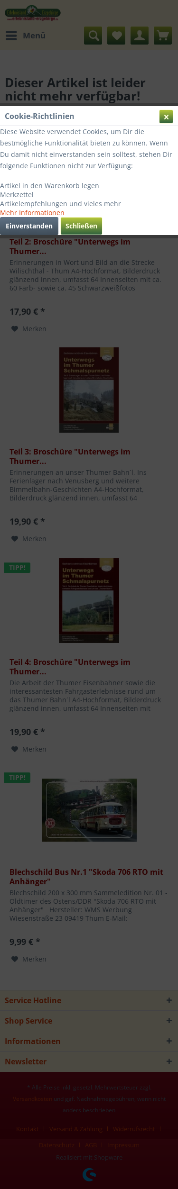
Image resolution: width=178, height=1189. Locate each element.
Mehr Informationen (32, 212)
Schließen (81, 225)
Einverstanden (29, 225)
